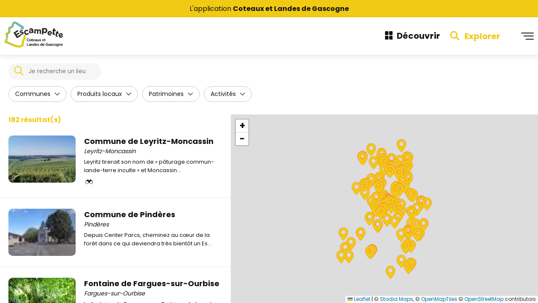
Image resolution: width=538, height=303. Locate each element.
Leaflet (359, 299)
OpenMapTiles (439, 299)
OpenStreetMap (484, 299)
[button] (413, 213)
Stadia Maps (396, 299)
